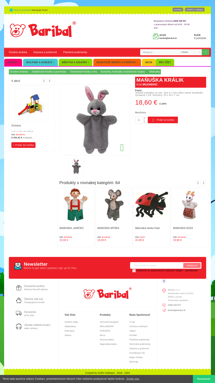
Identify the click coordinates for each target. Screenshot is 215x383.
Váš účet (70, 314)
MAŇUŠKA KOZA (183, 228)
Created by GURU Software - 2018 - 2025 (107, 373)
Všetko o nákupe (194, 9)
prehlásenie (191, 270)
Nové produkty (107, 339)
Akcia (102, 335)
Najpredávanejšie (108, 344)
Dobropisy (70, 331)
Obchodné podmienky (140, 344)
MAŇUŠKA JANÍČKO (72, 228)
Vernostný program (109, 322)
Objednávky (70, 326)
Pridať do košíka (162, 120)
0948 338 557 (174, 305)
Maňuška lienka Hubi (147, 228)
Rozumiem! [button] (204, 379)
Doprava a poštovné (45, 52)
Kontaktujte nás (137, 353)
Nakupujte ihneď (40, 10)
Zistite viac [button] (132, 378)
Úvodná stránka (18, 52)
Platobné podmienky (75, 52)
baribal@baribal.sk (168, 38)
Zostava (16, 125)
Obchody (133, 362)
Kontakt (178, 9)
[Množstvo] (139, 120)
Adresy (68, 335)
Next (49, 80)
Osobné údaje (71, 322)
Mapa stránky (136, 357)
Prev (44, 80)
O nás (132, 322)
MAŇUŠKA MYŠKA (108, 228)
